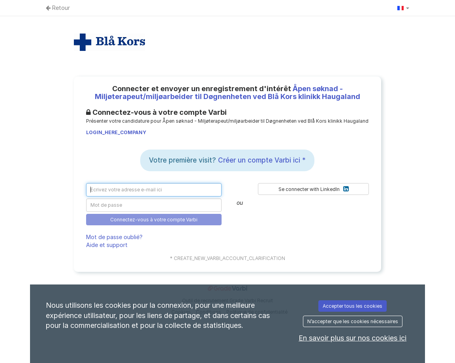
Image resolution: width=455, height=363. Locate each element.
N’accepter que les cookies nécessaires (352, 321)
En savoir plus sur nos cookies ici (352, 338)
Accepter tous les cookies (352, 306)
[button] (403, 8)
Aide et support (107, 244)
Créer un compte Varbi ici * (262, 160)
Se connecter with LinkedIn (313, 188)
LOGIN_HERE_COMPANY (116, 132)
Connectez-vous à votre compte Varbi (153, 220)
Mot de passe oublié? (114, 237)
